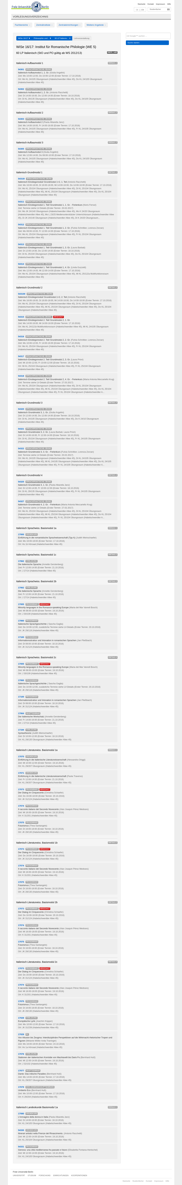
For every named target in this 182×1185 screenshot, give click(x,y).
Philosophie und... (42, 38)
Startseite (141, 4)
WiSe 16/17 (24, 38)
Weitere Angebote (96, 25)
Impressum (160, 4)
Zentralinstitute (44, 25)
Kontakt (151, 4)
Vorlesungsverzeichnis (30, 16)
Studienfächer (155, 9)
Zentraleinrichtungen (69, 25)
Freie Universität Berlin (23, 1172)
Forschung (45, 1175)
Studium (32, 1175)
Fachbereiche (22, 25)
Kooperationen (79, 1175)
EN (142, 10)
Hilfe (169, 4)
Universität (19, 1175)
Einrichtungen (61, 1175)
